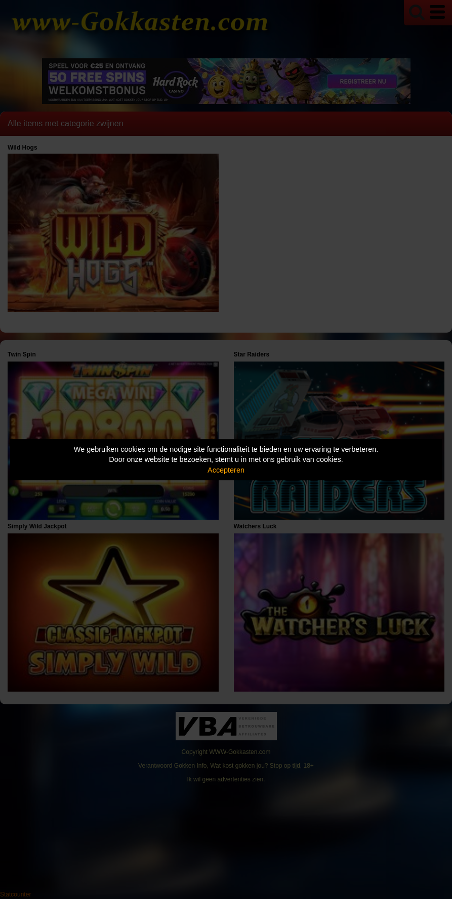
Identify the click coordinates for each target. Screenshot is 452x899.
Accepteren (226, 470)
